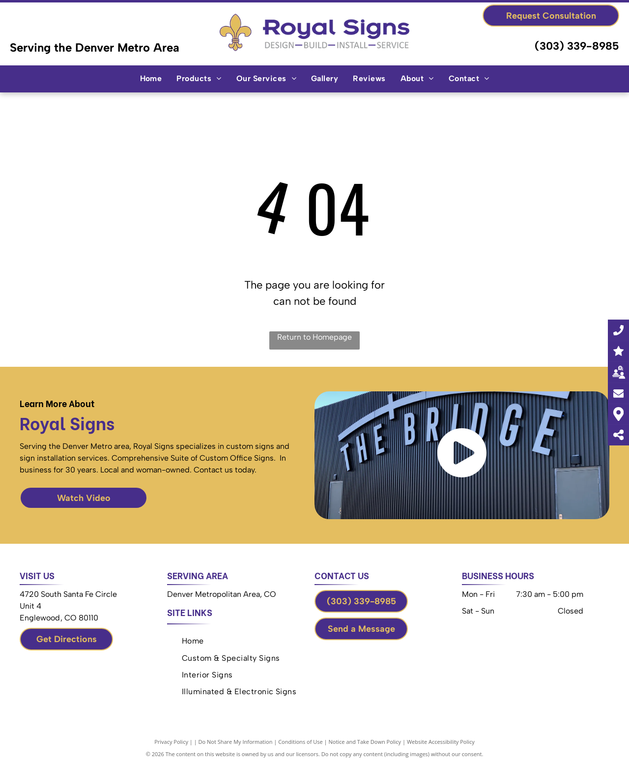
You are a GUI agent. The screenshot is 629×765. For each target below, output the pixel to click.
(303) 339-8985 (577, 46)
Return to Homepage (314, 337)
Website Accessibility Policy (441, 741)
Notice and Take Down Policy (365, 741)
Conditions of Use (300, 741)
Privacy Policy (171, 741)
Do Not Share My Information (236, 741)
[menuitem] (151, 78)
